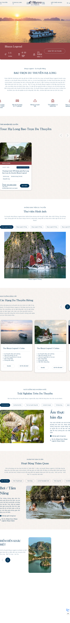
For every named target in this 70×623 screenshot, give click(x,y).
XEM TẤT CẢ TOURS (55, 51)
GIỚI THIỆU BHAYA (56, 2)
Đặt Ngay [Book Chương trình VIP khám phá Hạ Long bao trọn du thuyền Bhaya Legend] (24, 185)
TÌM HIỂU (9, 366)
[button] (67, 306)
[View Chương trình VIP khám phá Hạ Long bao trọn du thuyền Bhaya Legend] (16, 152)
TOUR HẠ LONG (17, 2)
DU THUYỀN (3, 2)
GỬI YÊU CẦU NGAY (24, 366)
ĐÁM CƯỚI (43, 3)
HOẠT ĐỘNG (28, 3)
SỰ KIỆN (35, 3)
